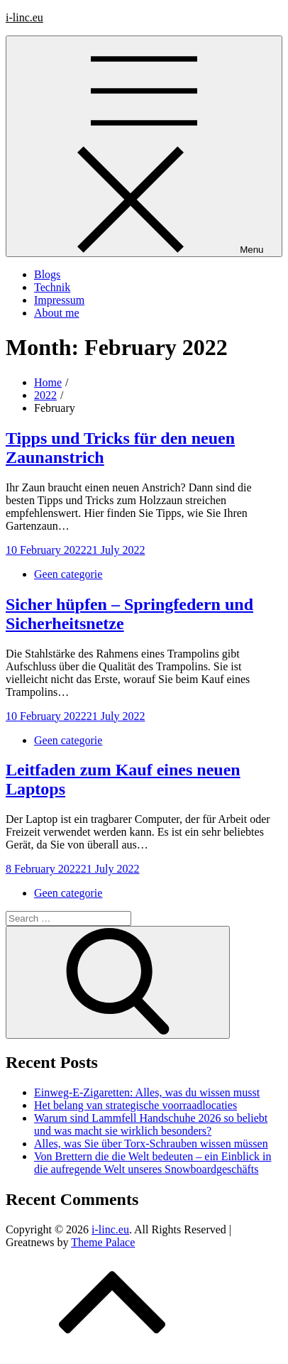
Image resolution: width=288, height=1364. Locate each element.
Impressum (59, 300)
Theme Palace (103, 1242)
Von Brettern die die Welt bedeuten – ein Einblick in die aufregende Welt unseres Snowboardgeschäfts (152, 1162)
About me (56, 313)
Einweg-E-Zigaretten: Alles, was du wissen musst (147, 1092)
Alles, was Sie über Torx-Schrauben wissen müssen (151, 1143)
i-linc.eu (24, 17)
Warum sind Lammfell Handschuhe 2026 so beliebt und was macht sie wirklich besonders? (150, 1124)
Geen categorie (68, 574)
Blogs (47, 274)
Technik (52, 287)
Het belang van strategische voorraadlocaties (135, 1105)
